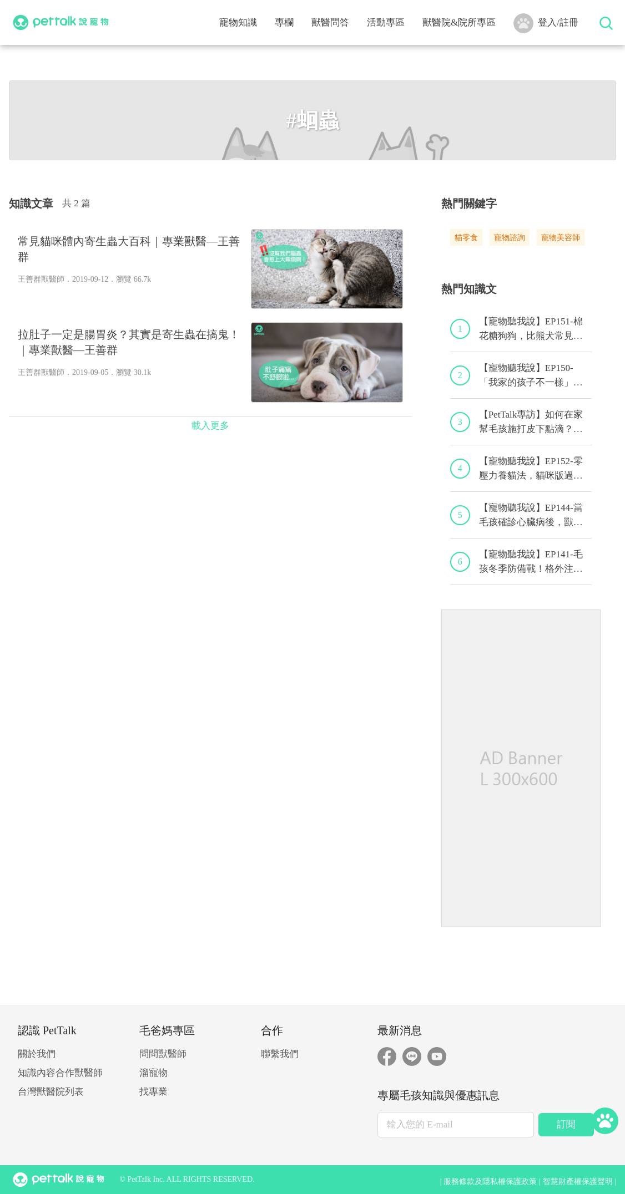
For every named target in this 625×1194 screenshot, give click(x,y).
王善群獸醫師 (41, 279)
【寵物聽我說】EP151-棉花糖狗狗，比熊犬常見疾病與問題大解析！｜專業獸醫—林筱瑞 (531, 329)
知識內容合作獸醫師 (60, 1073)
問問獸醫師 (163, 1054)
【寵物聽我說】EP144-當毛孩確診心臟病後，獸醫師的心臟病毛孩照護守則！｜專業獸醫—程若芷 (531, 515)
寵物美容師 (560, 237)
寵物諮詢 (509, 237)
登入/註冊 (545, 23)
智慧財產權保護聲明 (578, 1181)
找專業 (153, 1091)
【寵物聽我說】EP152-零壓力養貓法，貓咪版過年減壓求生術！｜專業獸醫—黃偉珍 (531, 469)
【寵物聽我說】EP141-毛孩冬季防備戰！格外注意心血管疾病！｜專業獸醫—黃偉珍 (531, 562)
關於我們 (37, 1054)
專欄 (284, 22)
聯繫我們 (280, 1054)
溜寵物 (153, 1073)
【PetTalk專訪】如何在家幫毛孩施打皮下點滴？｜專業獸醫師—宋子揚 (531, 422)
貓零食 (466, 237)
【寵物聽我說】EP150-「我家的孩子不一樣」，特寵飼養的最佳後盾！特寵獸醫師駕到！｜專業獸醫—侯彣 (531, 376)
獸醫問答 (330, 22)
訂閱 (566, 1124)
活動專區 (386, 22)
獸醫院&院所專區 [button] (459, 22)
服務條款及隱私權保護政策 (490, 1181)
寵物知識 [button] (238, 22)
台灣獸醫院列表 (51, 1091)
